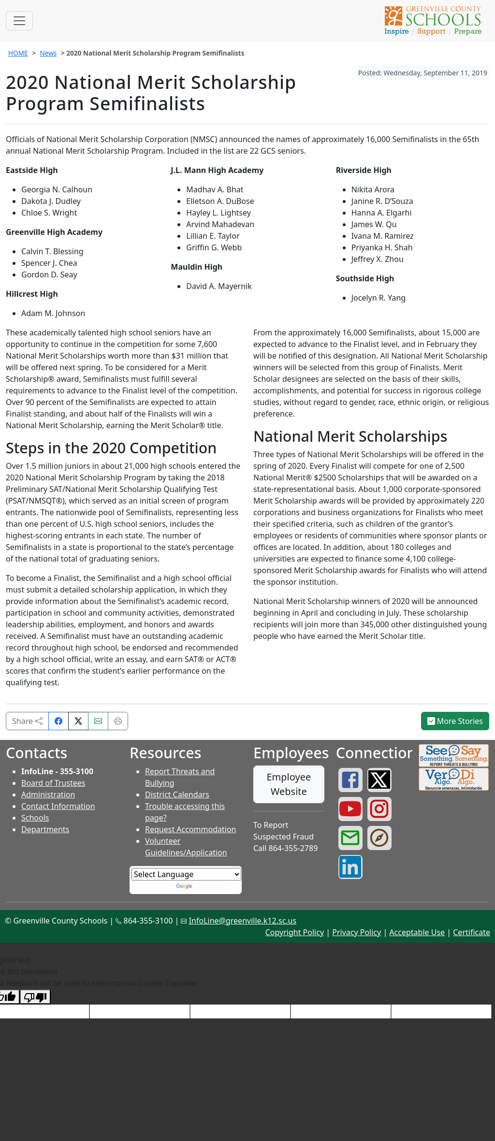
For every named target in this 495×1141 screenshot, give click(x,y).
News (48, 53)
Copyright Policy (294, 932)
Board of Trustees (53, 783)
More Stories (455, 721)
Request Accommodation (190, 829)
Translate (201, 886)
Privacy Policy (356, 932)
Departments (45, 829)
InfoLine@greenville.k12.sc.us (243, 920)
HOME (18, 53)
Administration (48, 794)
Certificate (471, 932)
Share (27, 721)
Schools (35, 817)
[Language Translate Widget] (186, 874)
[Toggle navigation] (19, 20)
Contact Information (58, 806)
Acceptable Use (417, 932)
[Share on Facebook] (58, 721)
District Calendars (177, 794)
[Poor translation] (35, 996)
